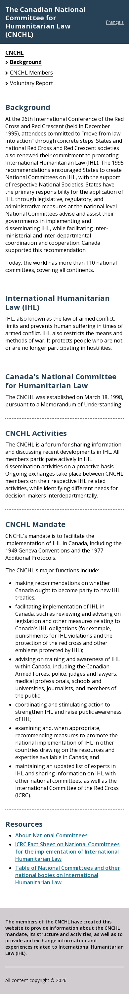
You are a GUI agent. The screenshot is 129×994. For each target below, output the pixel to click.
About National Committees (51, 835)
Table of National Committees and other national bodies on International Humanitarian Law (67, 875)
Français (115, 22)
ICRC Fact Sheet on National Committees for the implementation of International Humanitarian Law (67, 852)
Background (26, 62)
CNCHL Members (31, 72)
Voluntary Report (31, 83)
